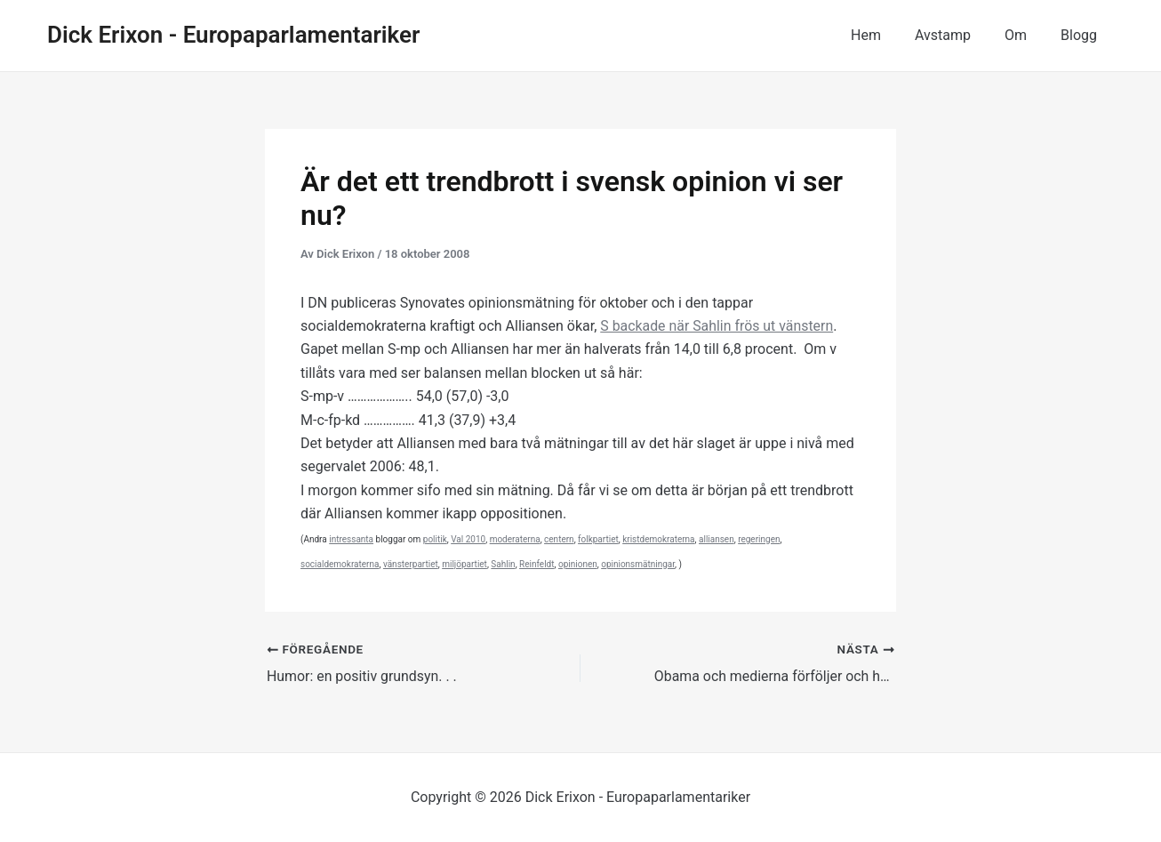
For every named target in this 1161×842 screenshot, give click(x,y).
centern (559, 539)
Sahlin (503, 564)
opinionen (577, 564)
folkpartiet (598, 539)
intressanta (351, 539)
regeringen (759, 539)
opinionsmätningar (638, 564)
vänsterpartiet (410, 564)
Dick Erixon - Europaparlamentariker (233, 34)
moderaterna (515, 539)
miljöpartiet (464, 564)
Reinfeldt (536, 564)
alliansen (716, 539)
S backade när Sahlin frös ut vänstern (717, 325)
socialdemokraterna (339, 564)
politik (435, 539)
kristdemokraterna (658, 539)
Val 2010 (468, 539)
